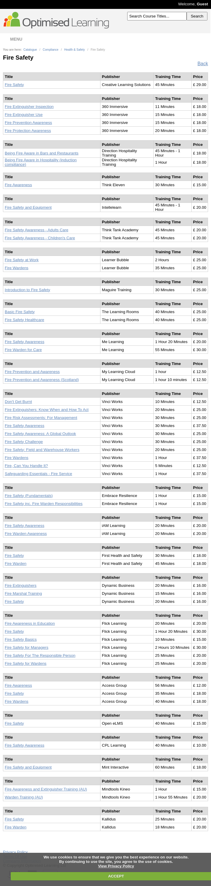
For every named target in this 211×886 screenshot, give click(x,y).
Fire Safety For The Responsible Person (40, 655)
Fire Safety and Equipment (28, 207)
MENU (12, 39)
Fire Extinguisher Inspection (29, 106)
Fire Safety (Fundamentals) (29, 495)
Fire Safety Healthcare (24, 320)
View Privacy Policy (116, 866)
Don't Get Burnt (18, 401)
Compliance (51, 49)
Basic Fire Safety (20, 312)
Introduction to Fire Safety (27, 290)
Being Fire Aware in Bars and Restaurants (41, 153)
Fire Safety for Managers (26, 647)
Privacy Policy (15, 852)
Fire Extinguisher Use (23, 114)
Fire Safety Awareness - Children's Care (40, 238)
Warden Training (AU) (24, 797)
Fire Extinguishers (21, 585)
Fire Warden (15, 563)
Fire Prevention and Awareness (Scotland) (42, 379)
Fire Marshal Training (23, 593)
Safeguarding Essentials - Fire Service (38, 473)
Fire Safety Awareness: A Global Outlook (40, 433)
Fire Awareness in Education (30, 623)
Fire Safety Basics (21, 639)
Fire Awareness (18, 185)
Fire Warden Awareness (26, 533)
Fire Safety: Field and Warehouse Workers (42, 449)
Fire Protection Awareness (28, 130)
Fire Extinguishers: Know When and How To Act (47, 409)
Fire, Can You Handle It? (26, 465)
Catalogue (30, 49)
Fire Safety (14, 84)
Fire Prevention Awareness (28, 122)
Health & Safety (74, 49)
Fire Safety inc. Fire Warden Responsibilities (44, 503)
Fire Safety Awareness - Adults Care (36, 230)
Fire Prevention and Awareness (32, 371)
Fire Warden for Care (23, 350)
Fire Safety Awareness (24, 342)
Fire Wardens (17, 268)
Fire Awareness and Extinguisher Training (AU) (46, 789)
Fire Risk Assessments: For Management (41, 417)
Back (202, 63)
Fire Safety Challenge (24, 441)
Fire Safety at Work (22, 260)
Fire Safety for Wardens (25, 663)
